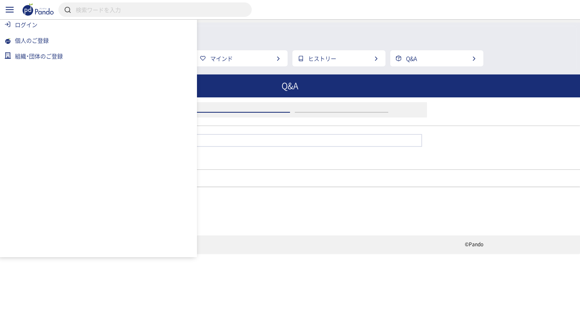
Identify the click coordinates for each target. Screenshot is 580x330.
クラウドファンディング (308, 292)
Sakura (265, 241)
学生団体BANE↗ (167, 241)
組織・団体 (192, 292)
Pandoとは (379, 292)
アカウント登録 (386, 155)
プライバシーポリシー (209, 320)
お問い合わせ (271, 320)
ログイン (285, 155)
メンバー (222, 241)
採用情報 (241, 292)
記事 (148, 292)
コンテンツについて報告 (336, 320)
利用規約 (151, 320)
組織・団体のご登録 (442, 292)
